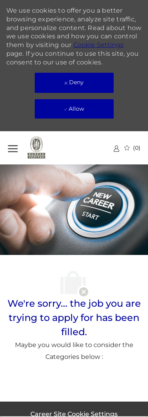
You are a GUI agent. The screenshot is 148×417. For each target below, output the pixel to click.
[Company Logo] (47, 148)
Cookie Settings (98, 45)
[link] (116, 148)
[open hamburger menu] (13, 148)
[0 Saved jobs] (132, 147)
